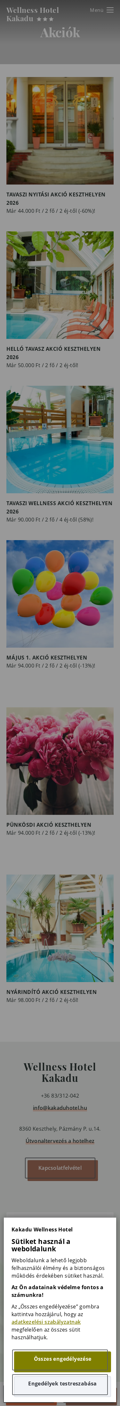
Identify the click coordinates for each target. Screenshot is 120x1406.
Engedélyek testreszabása (62, 1383)
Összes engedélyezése (63, 1358)
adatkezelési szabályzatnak (46, 1321)
